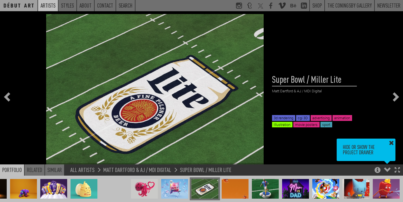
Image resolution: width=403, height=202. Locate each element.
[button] (397, 170)
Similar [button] (54, 169)
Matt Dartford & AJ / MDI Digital (137, 169)
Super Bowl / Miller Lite (205, 169)
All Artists (82, 169)
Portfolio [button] (12, 169)
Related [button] (34, 169)
